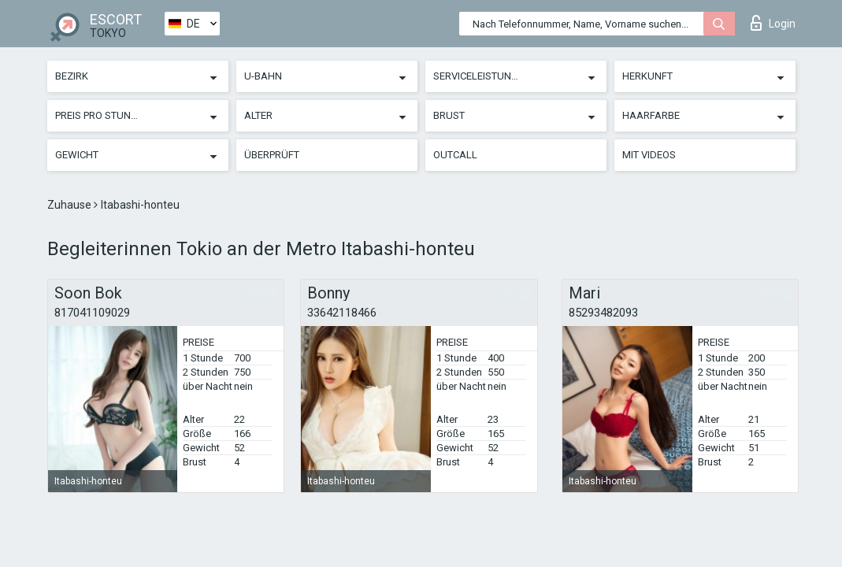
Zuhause (70, 204)
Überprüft (271, 155)
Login (773, 23)
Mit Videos (649, 155)
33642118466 (341, 313)
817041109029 (92, 313)
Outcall (455, 155)
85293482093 (603, 313)
